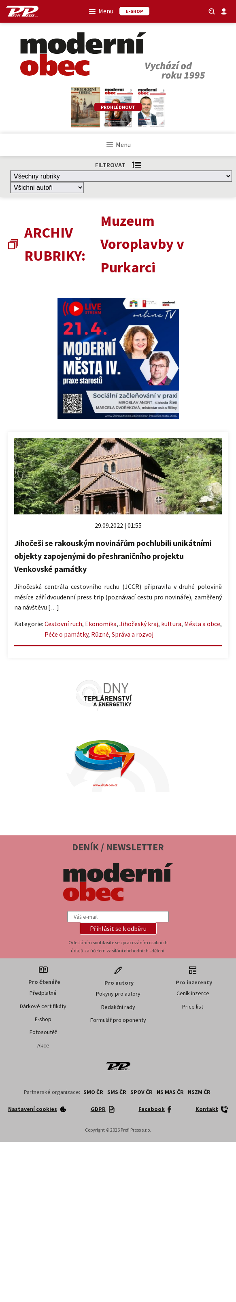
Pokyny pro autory (118, 993)
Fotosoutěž (43, 1032)
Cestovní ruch (63, 624)
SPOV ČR (141, 1092)
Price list (192, 1006)
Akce (43, 1045)
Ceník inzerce (192, 993)
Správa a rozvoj (132, 634)
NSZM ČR (199, 1092)
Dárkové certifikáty (43, 1006)
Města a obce (202, 624)
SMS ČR (116, 1092)
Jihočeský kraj (138, 624)
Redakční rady (118, 1007)
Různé (100, 634)
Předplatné (43, 992)
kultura (171, 624)
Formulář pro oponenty (118, 1020)
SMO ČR (93, 1092)
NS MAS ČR (170, 1092)
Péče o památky (66, 634)
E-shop (43, 1019)
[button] (118, 928)
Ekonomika (101, 624)
